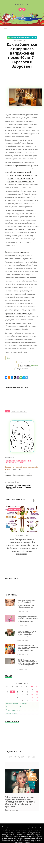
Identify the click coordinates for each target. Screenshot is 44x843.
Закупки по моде (24, 37)
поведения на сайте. (33, 369)
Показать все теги (11, 713)
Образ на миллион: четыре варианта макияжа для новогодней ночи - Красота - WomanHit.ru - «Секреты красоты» (20, 802)
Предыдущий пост (22, 486)
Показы (10, 37)
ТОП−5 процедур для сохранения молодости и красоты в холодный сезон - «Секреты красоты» (28, 662)
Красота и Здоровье (19, 411)
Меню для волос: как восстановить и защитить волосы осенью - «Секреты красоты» (28, 648)
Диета (16, 37)
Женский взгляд (12, 703)
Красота (33, 37)
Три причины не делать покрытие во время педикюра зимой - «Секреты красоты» (27, 633)
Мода (21, 707)
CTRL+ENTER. (18, 469)
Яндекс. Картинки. (33, 362)
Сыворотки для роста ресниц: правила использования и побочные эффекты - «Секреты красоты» (26, 604)
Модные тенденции (14, 510)
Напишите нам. (34, 365)
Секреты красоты (13, 710)
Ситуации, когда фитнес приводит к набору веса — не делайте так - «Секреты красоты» (28, 619)
